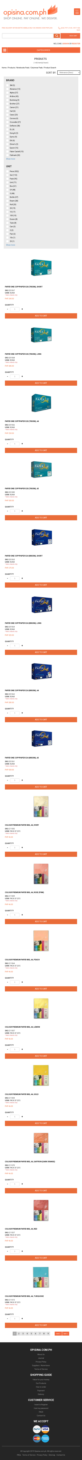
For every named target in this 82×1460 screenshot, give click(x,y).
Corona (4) (14, 118)
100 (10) (13, 216)
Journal (41, 1358)
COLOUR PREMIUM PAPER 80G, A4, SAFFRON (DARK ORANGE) (30, 1162)
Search (57, 36)
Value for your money (41, 1380)
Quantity (9, 305)
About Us (41, 1354)
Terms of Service (41, 1369)
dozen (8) (13, 219)
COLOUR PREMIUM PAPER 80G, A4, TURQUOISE (24, 1296)
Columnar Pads (37, 68)
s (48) (12, 193)
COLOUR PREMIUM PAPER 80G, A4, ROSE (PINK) (24, 892)
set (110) (13, 175)
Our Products (41, 1383)
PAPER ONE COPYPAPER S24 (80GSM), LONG (23, 623)
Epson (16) (14, 148)
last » (66, 1334)
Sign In (66, 44)
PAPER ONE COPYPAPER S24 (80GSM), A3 (22, 758)
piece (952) (14, 171)
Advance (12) (15, 89)
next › (58, 1334)
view (43, 256)
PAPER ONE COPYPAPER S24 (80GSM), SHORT (24, 556)
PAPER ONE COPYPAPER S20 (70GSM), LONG (23, 354)
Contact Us (41, 1416)
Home (4, 68)
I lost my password (41, 1408)
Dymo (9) (13, 137)
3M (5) (12, 85)
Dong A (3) (14, 133)
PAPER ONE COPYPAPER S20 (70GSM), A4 (22, 421)
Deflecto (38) (15, 126)
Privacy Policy (41, 1362)
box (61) (13, 186)
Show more (10, 159)
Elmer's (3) (14, 144)
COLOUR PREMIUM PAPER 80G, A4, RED (21, 1229)
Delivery (41, 1394)
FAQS (41, 1412)
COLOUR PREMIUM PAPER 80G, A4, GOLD (22, 1094)
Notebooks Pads (22, 68)
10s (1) (12, 238)
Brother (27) (14, 104)
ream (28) (14, 201)
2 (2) (11, 230)
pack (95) (13, 179)
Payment (41, 1391)
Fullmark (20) (15, 155)
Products (11, 68)
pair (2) (13, 234)
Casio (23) (14, 115)
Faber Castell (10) (17, 152)
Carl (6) (13, 111)
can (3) (13, 227)
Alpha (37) (14, 93)
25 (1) (12, 241)
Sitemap (52, 1455)
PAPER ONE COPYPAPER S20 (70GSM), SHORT (24, 287)
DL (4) (12, 129)
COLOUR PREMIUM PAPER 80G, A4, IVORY (22, 825)
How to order (41, 1387)
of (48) (12, 190)
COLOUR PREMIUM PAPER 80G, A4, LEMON (22, 1027)
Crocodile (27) (15, 122)
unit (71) (13, 182)
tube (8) (13, 223)
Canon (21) (14, 107)
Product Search (50, 68)
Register (76, 44)
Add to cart (41, 316)
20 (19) (12, 208)
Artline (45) (14, 96)
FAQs (19, 1455)
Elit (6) (12, 140)
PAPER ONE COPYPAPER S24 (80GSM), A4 (22, 690)
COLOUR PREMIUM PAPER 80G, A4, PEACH (22, 960)
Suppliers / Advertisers (41, 1365)
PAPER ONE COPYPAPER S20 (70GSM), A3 (22, 489)
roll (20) (13, 204)
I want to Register (41, 1405)
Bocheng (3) (14, 100)
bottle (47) (14, 197)
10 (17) (12, 212)
